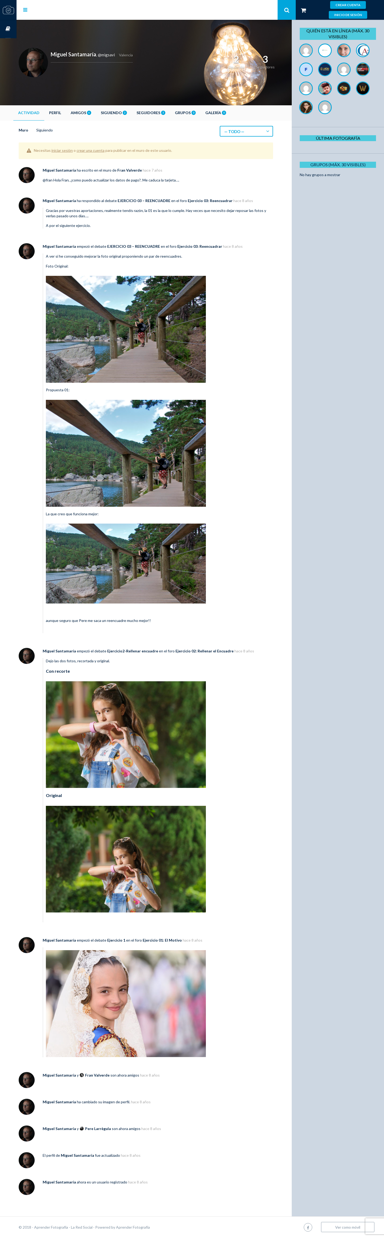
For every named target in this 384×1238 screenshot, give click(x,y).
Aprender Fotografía (149, 1227)
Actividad (45, 112)
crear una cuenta (107, 150)
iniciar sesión (78, 150)
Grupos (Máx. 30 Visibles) (339, 183)
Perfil (72, 112)
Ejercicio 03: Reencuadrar (226, 200)
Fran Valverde (146, 170)
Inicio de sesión (348, 15)
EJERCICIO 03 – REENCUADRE (160, 200)
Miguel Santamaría (76, 170)
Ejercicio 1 (133, 940)
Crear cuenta (348, 5)
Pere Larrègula (114, 1128)
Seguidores (167, 112)
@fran (64, 180)
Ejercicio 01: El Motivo (178, 940)
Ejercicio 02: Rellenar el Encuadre (221, 651)
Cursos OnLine (8, 29)
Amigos (97, 112)
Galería (232, 112)
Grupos (201, 112)
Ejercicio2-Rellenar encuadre (149, 651)
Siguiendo (130, 112)
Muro (40, 130)
